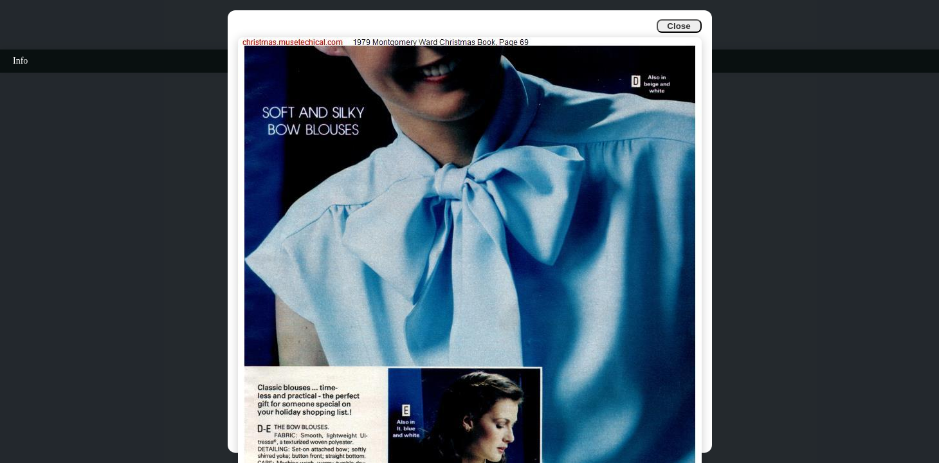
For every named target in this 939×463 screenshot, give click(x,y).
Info (20, 61)
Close (678, 26)
